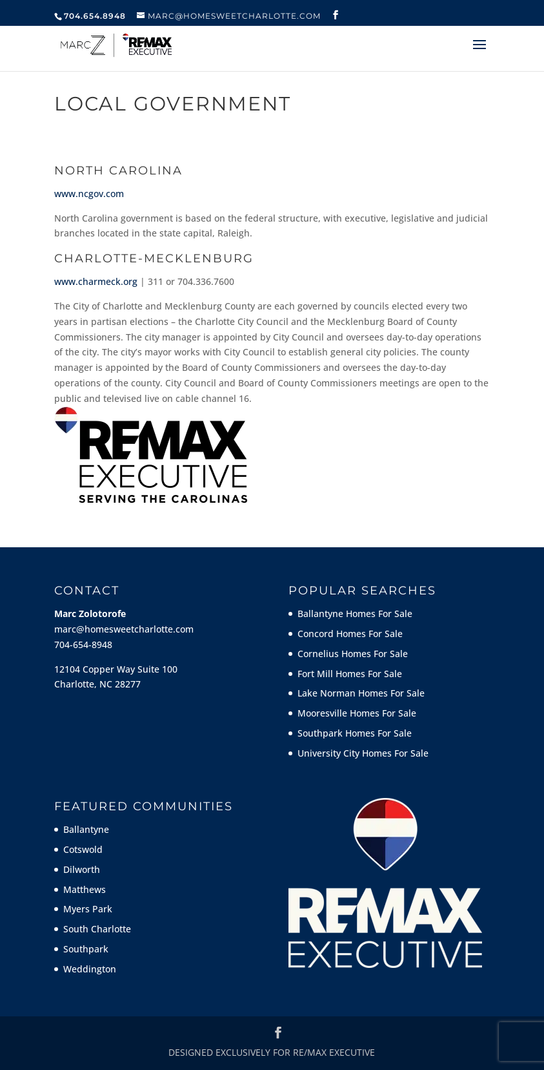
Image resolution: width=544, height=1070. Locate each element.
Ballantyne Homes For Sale (354, 613)
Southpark (85, 949)
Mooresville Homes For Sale (356, 713)
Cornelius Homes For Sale (352, 653)
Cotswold (83, 849)
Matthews (84, 889)
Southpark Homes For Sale (354, 733)
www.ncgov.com (89, 193)
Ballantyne (86, 829)
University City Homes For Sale (362, 753)
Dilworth (81, 869)
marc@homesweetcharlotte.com (124, 629)
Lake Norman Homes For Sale (361, 693)
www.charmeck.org (95, 281)
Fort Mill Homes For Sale (349, 673)
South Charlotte (97, 929)
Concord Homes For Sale (350, 633)
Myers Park (87, 909)
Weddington (89, 969)
